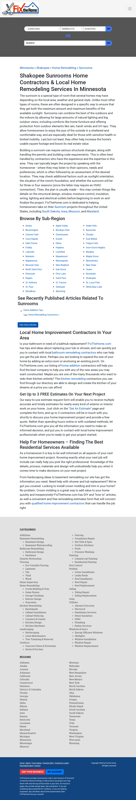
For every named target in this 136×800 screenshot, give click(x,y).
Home (22, 763)
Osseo (89, 269)
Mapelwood (61, 256)
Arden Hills (91, 225)
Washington (75, 733)
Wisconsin (74, 739)
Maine (23, 726)
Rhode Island (76, 706)
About (28, 763)
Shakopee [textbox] (90, 29)
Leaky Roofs (81, 575)
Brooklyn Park (62, 230)
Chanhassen (62, 234)
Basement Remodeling (32, 538)
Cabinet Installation (35, 612)
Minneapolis (62, 260)
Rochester (91, 273)
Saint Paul (61, 278)
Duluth (59, 239)
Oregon (73, 699)
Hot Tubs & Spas (83, 541)
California (25, 676)
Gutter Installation (84, 572)
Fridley (28, 247)
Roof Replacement (85, 585)
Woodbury (30, 291)
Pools (78, 548)
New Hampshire (77, 672)
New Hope (91, 265)
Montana (74, 662)
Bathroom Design (34, 551)
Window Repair (83, 642)
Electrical (80, 608)
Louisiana (25, 723)
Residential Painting (86, 561)
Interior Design (33, 598)
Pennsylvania (76, 702)
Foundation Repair (85, 538)
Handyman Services (85, 612)
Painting (73, 555)
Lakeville (29, 252)
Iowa (64, 211)
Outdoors (25, 642)
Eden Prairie (31, 243)
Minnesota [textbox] (68, 29)
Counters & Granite (35, 619)
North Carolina (77, 686)
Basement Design (34, 541)
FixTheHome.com (99, 343)
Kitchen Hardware (35, 625)
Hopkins (60, 247)
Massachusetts (28, 733)
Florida (23, 692)
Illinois (23, 706)
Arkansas (25, 672)
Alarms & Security (84, 605)
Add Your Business (33, 771)
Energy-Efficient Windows (89, 632)
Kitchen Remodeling (31, 605)
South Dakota (51, 211)
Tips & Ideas (37, 763)
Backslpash (31, 608)
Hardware (30, 555)
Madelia (90, 252)
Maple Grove (92, 256)
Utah (71, 723)
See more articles (27, 324)
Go (108, 28)
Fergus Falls (92, 243)
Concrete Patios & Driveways (40, 645)
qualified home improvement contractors (58, 503)
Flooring (24, 561)
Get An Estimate (80, 408)
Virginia (73, 729)
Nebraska (74, 665)
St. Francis (61, 282)
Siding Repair (82, 592)
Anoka (28, 225)
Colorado (24, 679)
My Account (55, 771)
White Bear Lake (94, 287)
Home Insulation (83, 615)
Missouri (74, 211)
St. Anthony (31, 282)
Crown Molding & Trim (37, 588)
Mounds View (32, 265)
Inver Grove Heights (95, 247)
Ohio (71, 692)
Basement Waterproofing (38, 545)
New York (74, 682)
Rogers (28, 278)
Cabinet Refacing (34, 615)
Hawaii (23, 699)
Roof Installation (83, 578)
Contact (37, 766)
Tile (27, 572)
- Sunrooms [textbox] (32, 29)
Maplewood (31, 260)
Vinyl (28, 575)
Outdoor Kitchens (84, 545)
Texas (72, 719)
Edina (58, 243)
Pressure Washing (84, 551)
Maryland (93, 211)
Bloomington (31, 230)
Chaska (89, 234)
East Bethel (91, 239)
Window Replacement (86, 645)
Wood (28, 578)
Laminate (30, 568)
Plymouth (30, 273)
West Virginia (76, 736)
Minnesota (27, 68)
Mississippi (26, 743)
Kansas (23, 716)
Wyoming (60, 291)
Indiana (24, 709)
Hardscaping (32, 632)
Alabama (24, 662)
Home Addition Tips (33, 310)
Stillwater (60, 287)
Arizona (24, 669)
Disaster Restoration (31, 558)
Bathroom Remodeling (32, 548)
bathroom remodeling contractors (74, 352)
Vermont (74, 726)
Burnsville (91, 230)
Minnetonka (92, 260)
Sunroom (60, 207)
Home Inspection (29, 582)
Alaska (23, 665)
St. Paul (29, 287)
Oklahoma (74, 696)
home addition (70, 365)
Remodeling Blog (26, 766)
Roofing (73, 568)
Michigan (25, 736)
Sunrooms (85, 68)
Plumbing (80, 622)
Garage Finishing (34, 595)
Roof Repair (81, 582)
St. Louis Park (93, 282)
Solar (72, 598)
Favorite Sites (48, 763)
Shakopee (42, 68)
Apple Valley (62, 225)
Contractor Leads (61, 763)
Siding (72, 588)
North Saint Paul (33, 269)
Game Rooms (32, 592)
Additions (25, 535)
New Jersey (75, 676)
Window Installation (85, 639)
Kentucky (25, 719)
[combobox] (42, 28)
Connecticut (26, 682)
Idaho (23, 702)
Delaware (25, 686)
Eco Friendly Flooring (36, 565)
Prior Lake (61, 273)
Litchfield (60, 252)
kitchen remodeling (73, 378)
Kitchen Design (33, 622)
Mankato (29, 256)
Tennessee (75, 716)
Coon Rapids (31, 239)
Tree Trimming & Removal (39, 639)
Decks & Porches (34, 649)
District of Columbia (30, 689)
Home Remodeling (64, 68)
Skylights (80, 635)
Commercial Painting (86, 558)
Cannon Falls (32, 234)
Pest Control (75, 565)
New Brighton (62, 265)
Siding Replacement (86, 595)
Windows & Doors (78, 629)
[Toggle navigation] (130, 8)
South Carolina (77, 709)
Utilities (73, 602)
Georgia (24, 696)
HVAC (78, 619)
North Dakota (76, 689)
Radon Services (83, 625)
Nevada (73, 669)
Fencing (79, 535)
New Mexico (75, 679)
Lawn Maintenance (35, 635)
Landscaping (26, 629)
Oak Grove (61, 269)
